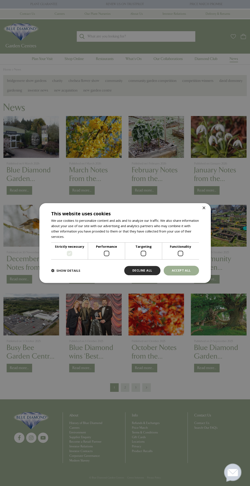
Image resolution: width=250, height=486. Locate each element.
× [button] (203, 208)
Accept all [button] (181, 270)
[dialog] (125, 243)
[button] (65, 270)
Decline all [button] (142, 270)
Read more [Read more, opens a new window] (73, 236)
